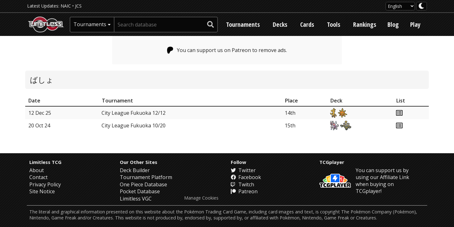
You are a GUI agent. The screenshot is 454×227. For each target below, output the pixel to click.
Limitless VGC (136, 198)
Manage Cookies (201, 198)
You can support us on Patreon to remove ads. (227, 50)
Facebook (246, 177)
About (36, 170)
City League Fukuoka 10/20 (134, 125)
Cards (307, 24)
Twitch (242, 184)
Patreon (244, 191)
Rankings (364, 24)
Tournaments (243, 24)
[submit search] (210, 24)
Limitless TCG (45, 162)
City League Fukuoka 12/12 (134, 112)
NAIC (66, 6)
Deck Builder (135, 170)
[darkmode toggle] (421, 6)
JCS (78, 6)
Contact (38, 177)
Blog (393, 24)
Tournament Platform (146, 177)
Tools (333, 24)
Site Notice (42, 191)
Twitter (243, 170)
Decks (280, 24)
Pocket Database (140, 191)
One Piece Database (143, 184)
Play (415, 24)
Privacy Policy (45, 184)
